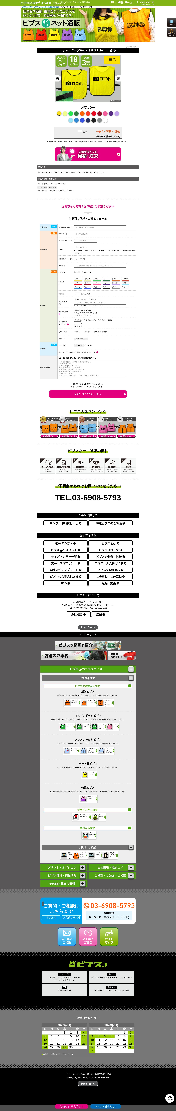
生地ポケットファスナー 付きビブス (86, 752)
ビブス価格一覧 (110, 550)
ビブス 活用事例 (85, 837)
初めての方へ (65, 543)
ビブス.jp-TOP (27, 7)
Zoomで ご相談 (95, 858)
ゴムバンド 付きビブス (53, 728)
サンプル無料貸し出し (65, 523)
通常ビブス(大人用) (64, 704)
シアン (77, 287)
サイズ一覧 (42, 187)
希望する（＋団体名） (106, 320)
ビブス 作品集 (95, 819)
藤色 (114, 283)
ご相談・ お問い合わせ (119, 858)
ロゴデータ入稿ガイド (110, 563)
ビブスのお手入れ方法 (65, 576)
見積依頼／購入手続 (71, 1106)
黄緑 (96, 279)
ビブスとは (110, 543)
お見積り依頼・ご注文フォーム (97, 142)
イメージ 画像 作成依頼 (74, 858)
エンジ (87, 283)
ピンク (96, 283)
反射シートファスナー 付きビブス (107, 752)
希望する (87, 310)
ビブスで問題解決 (110, 569)
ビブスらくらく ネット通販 (76, 819)
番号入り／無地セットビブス (108, 704)
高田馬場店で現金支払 (99, 332)
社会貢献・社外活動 (110, 576)
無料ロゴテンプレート (65, 569)
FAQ (65, 583)
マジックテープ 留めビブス (96, 728)
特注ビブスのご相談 (110, 523)
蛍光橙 (125, 279)
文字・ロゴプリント (65, 563)
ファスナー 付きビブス (64, 752)
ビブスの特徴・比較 (110, 556)
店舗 (100, 614)
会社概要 (78, 614)
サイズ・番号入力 (106, 1106)
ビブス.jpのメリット (65, 550)
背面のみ (92, 299)
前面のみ (83, 299)
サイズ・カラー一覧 (65, 556)
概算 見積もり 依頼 (52, 858)
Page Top (88, 627)
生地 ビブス (117, 728)
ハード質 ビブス (85, 776)
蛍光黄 (87, 279)
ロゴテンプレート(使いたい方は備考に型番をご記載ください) (78, 352)
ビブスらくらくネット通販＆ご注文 (46, 7)
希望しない (78, 310)
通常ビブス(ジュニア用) (86, 704)
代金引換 (86, 332)
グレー (115, 287)
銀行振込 (77, 332)
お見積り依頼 (86, 272)
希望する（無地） (90, 320)
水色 (124, 283)
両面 (76, 299)
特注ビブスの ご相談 (86, 800)
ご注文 (77, 272)
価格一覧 (52, 187)
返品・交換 (110, 583)
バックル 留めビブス (74, 728)
